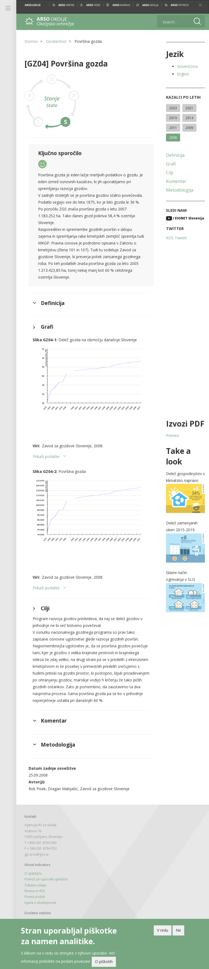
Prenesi (172, 435)
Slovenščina (187, 66)
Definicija (175, 155)
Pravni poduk (34, 896)
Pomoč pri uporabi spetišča (45, 879)
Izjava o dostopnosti (40, 902)
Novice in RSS (34, 891)
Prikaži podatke (46, 456)
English (183, 74)
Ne (178, 931)
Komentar (176, 181)
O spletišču (33, 873)
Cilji (169, 173)
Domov (31, 41)
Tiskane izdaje (35, 885)
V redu (162, 931)
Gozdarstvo (56, 41)
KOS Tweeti (176, 237)
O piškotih (104, 962)
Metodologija (179, 190)
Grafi (171, 164)
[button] (200, 5)
